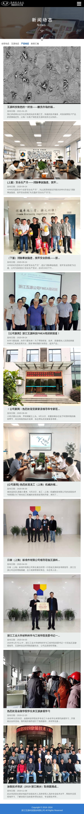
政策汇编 (35, 43)
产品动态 (25, 43)
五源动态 (15, 43)
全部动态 (5, 43)
